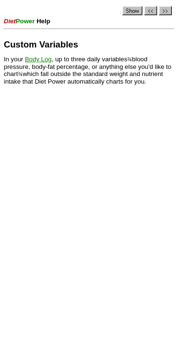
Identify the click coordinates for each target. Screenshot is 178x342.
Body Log (38, 59)
